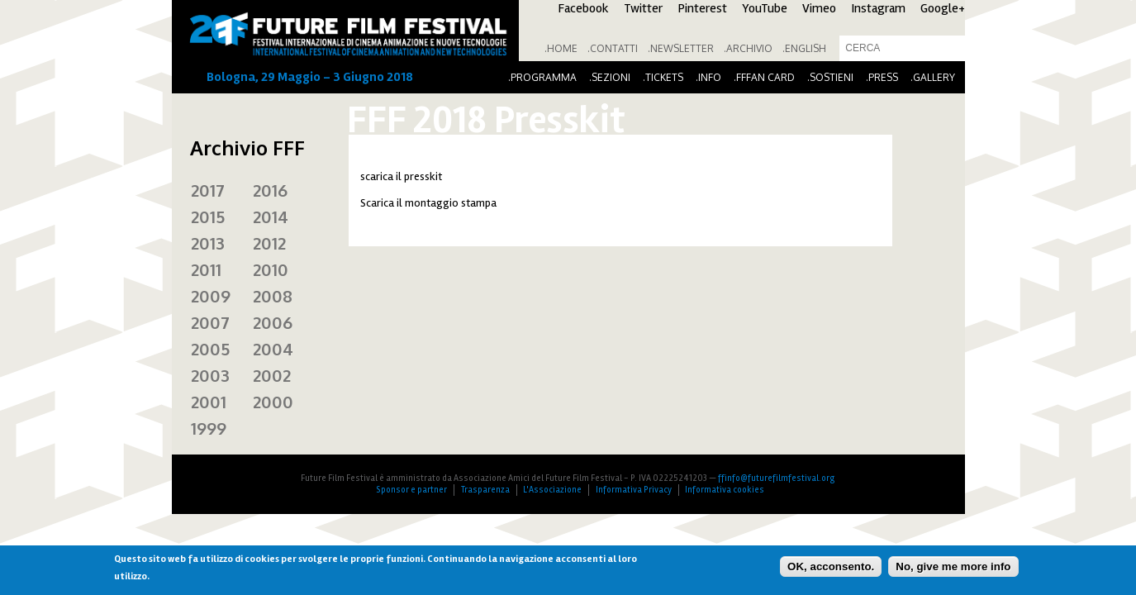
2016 (270, 190)
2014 (270, 216)
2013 (208, 243)
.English (804, 48)
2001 (208, 401)
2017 (208, 190)
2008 (272, 296)
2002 (272, 375)
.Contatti (612, 48)
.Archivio (748, 48)
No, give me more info (953, 566)
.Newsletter (681, 48)
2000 (273, 401)
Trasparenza (485, 489)
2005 (210, 348)
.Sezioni (609, 77)
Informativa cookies (724, 489)
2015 (208, 216)
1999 (208, 428)
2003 (210, 375)
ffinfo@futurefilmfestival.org (776, 478)
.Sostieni (830, 77)
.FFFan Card (764, 77)
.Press (882, 77)
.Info (708, 77)
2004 (273, 348)
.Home (561, 48)
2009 (211, 296)
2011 (206, 269)
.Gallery (932, 77)
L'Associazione (552, 489)
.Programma (542, 77)
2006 (272, 322)
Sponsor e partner (411, 489)
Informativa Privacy (634, 489)
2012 (269, 243)
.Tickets (663, 77)
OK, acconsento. (830, 566)
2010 (270, 269)
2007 (210, 322)
